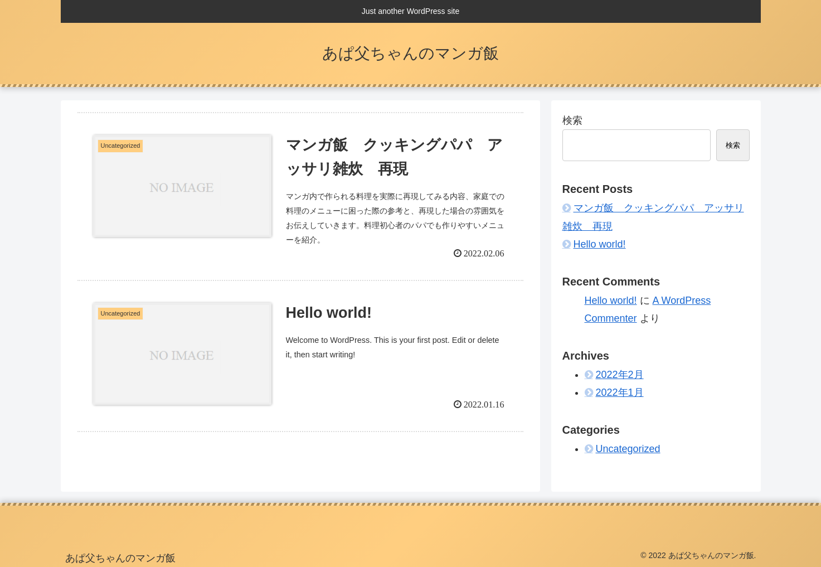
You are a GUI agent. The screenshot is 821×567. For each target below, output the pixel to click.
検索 (572, 120)
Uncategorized (628, 448)
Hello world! (600, 244)
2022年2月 (620, 374)
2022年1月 (620, 392)
